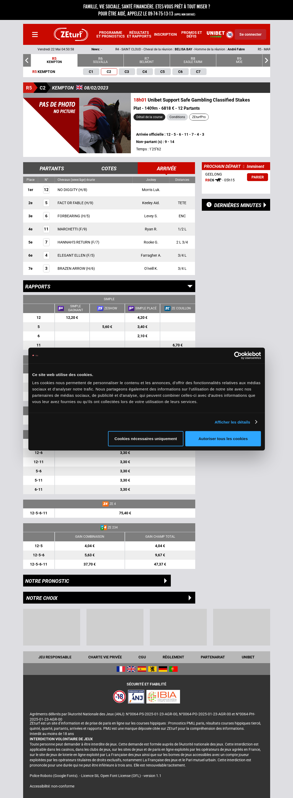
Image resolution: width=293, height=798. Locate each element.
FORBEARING (69, 216)
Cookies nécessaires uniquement (146, 438)
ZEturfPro (199, 117)
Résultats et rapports (139, 34)
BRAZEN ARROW (72, 268)
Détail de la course (149, 117)
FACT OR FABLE (71, 203)
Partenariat (213, 657)
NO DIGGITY (68, 190)
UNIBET (248, 657)
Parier (257, 177)
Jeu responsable (54, 657)
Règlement (173, 657)
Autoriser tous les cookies (223, 438)
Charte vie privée (105, 657)
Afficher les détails (232, 422)
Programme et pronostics (110, 34)
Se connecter (250, 34)
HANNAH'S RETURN (74, 242)
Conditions (177, 117)
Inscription (165, 34)
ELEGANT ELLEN (72, 255)
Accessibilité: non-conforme (52, 786)
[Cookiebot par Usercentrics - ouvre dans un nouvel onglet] (238, 355)
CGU (142, 657)
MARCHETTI (68, 229)
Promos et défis (191, 34)
